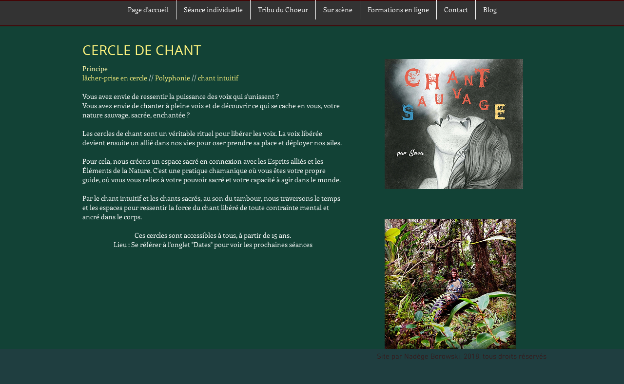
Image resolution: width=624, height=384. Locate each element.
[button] (338, 9)
